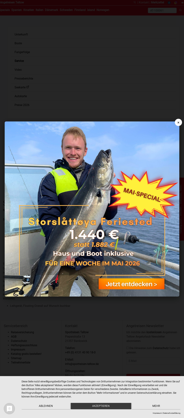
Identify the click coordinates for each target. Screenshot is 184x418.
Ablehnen (45, 406)
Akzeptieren (101, 406)
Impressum (157, 413)
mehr (157, 406)
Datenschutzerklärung (171, 413)
